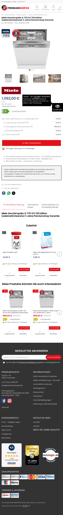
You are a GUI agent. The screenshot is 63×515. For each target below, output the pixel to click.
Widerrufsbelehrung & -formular (46, 380)
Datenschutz (38, 392)
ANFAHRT (5, 407)
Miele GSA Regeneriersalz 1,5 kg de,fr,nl (44, 253)
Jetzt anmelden (53, 357)
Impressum (38, 396)
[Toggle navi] (59, 9)
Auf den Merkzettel (10, 188)
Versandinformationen (42, 384)
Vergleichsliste (9, 274)
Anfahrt (36, 426)
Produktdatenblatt (19, 111)
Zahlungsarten (39, 388)
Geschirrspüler (9, 15)
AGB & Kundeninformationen (45, 376)
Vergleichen (7, 434)
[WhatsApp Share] (9, 193)
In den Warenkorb (31, 142)
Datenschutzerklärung (28, 362)
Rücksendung (7, 426)
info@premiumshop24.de (12, 385)
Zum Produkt (24, 269)
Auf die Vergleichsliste (11, 185)
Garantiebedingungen (42, 400)
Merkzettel (23, 274)
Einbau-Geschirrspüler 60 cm (38, 15)
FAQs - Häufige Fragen (11, 422)
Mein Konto (6, 430)
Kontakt (36, 422)
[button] (29, 69)
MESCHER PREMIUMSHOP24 (16, 503)
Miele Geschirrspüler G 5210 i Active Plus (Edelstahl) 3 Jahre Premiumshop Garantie (46, 313)
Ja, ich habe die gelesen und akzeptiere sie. (33, 362)
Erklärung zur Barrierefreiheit (45, 404)
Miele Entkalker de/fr (10, 252)
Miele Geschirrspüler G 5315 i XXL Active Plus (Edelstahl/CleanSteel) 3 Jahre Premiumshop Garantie (16, 313)
